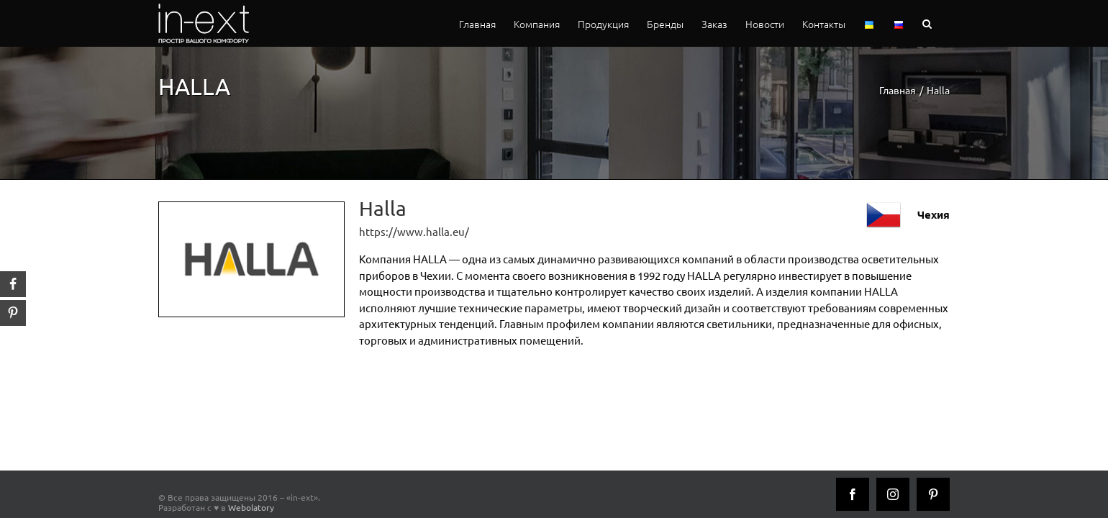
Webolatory (251, 507)
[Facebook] (852, 494)
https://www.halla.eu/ (414, 231)
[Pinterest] (933, 494)
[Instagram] (892, 494)
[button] (945, 23)
